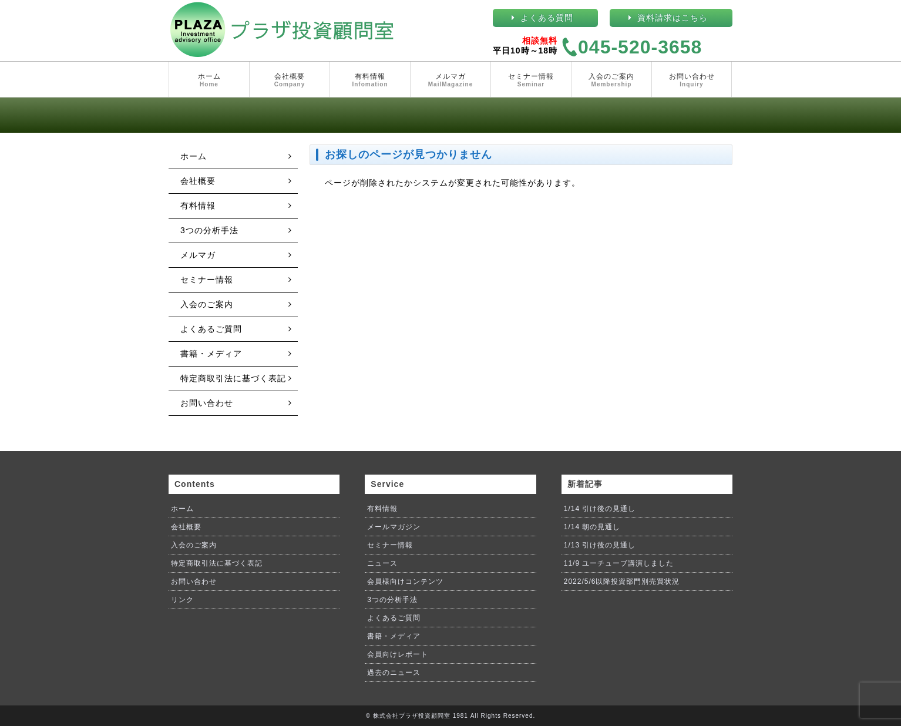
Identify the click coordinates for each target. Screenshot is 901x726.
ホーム (209, 80)
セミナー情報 (531, 80)
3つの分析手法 (209, 230)
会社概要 (290, 80)
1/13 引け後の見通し (600, 545)
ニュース (382, 563)
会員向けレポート (397, 654)
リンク (182, 600)
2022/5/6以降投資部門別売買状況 (622, 581)
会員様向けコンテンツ (405, 581)
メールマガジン (394, 527)
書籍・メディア (211, 353)
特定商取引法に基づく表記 (233, 378)
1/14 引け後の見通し (600, 509)
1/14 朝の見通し (592, 527)
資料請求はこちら (672, 17)
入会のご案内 (611, 80)
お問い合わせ (691, 80)
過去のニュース (394, 672)
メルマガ (450, 80)
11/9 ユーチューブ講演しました (619, 563)
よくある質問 (546, 17)
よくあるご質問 (211, 329)
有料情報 (370, 80)
